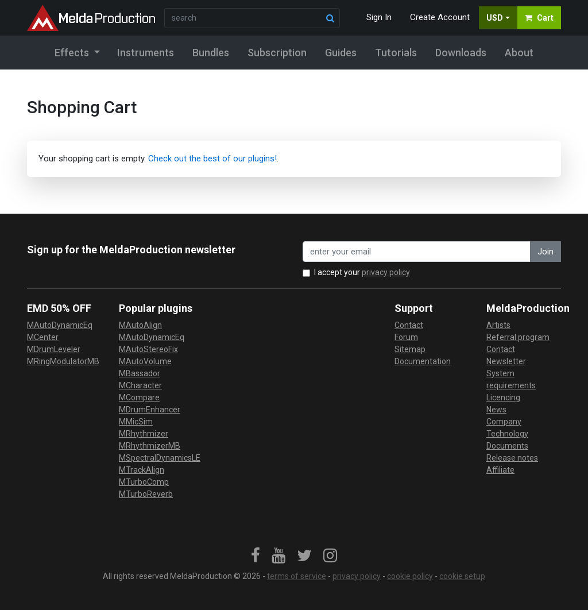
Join (545, 251)
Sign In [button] (379, 17)
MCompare (139, 397)
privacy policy (386, 272)
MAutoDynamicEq (59, 325)
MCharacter (140, 385)
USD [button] (494, 17)
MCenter (43, 337)
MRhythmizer (143, 433)
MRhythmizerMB (149, 445)
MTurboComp (144, 482)
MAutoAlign (140, 325)
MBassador (139, 373)
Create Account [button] (440, 17)
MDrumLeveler (53, 349)
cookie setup (462, 576)
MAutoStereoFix (148, 349)
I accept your (362, 272)
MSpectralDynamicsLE (159, 457)
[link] (255, 556)
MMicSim (136, 421)
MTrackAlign (141, 469)
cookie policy (410, 576)
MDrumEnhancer (149, 409)
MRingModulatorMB (63, 361)
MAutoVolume (145, 361)
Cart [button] (539, 17)
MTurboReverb (146, 494)
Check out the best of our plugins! (212, 158)
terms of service (296, 576)
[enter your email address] (417, 251)
